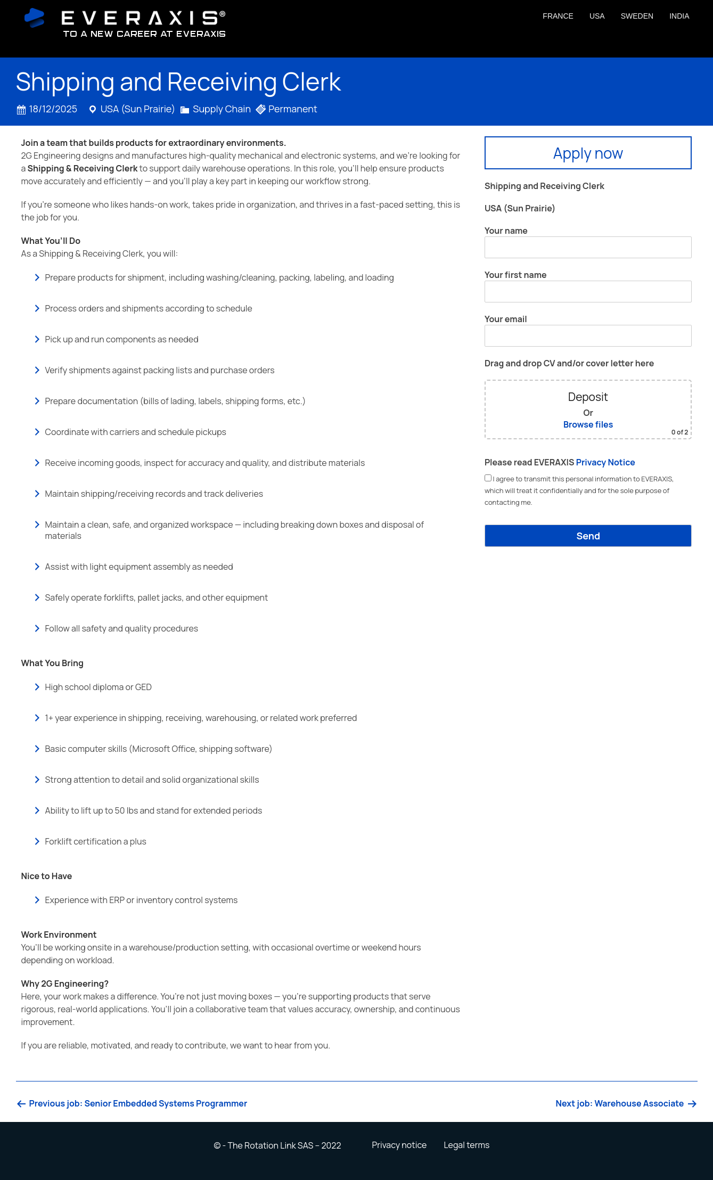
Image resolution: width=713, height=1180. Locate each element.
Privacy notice (399, 1145)
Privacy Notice (605, 462)
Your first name (588, 285)
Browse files (588, 424)
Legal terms (466, 1145)
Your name (588, 241)
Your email (588, 330)
